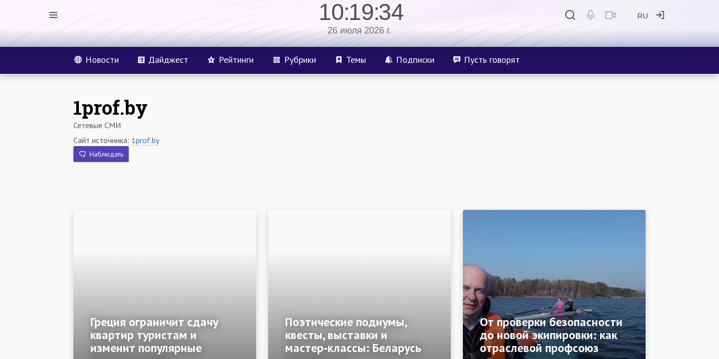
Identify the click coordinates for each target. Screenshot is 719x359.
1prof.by (145, 140)
